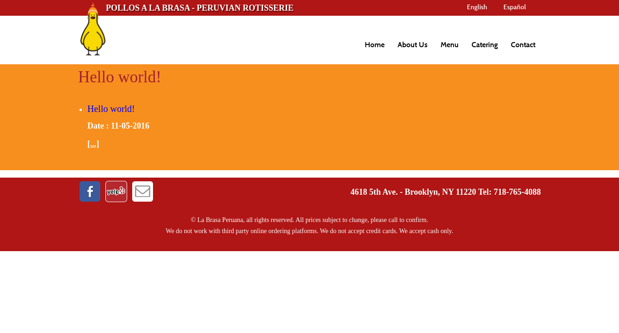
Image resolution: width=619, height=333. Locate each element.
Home (375, 44)
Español (514, 7)
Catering (485, 44)
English (477, 7)
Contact (523, 44)
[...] (93, 143)
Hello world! (111, 109)
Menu (450, 44)
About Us (413, 44)
